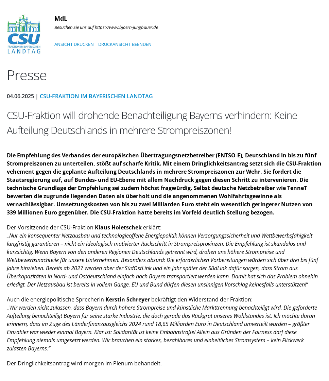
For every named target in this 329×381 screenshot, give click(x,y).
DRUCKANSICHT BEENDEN (125, 44)
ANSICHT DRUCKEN (74, 44)
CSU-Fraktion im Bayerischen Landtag (96, 96)
